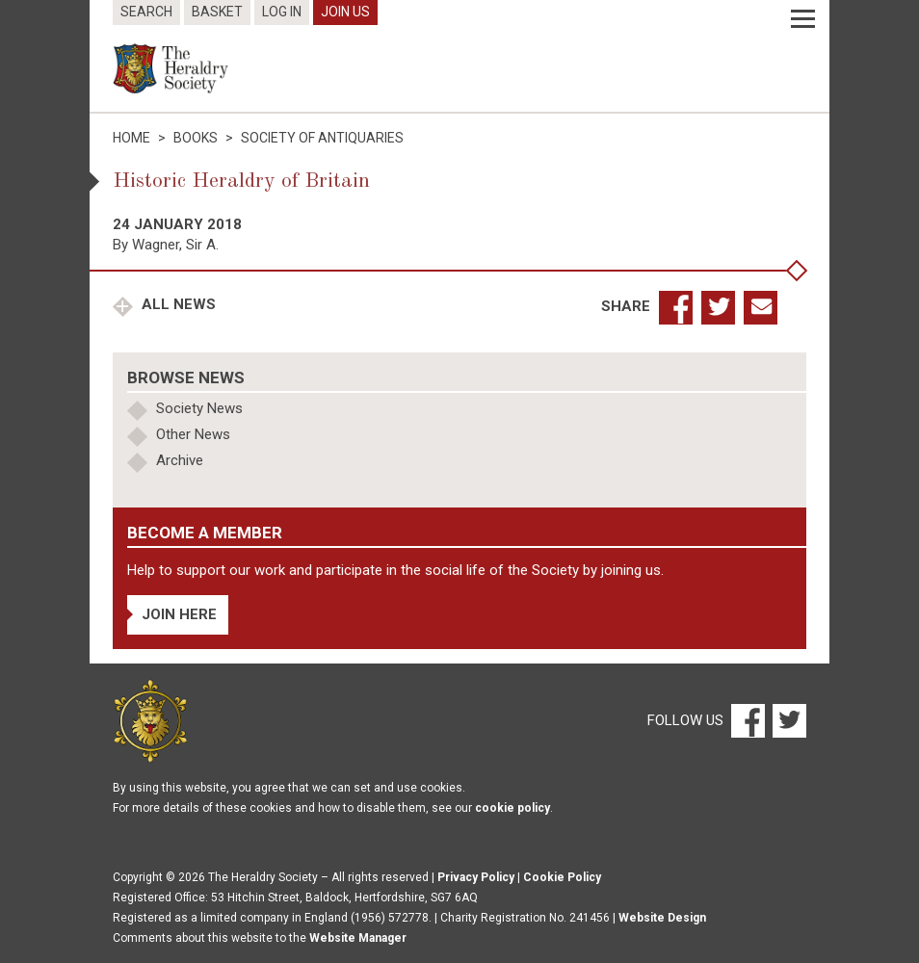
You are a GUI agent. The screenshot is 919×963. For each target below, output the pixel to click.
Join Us (345, 11)
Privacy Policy (475, 877)
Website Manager (358, 938)
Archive (179, 460)
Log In (282, 11)
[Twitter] (787, 720)
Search (146, 11)
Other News (193, 434)
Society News (199, 408)
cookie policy (512, 808)
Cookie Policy (562, 877)
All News (177, 304)
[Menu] (803, 19)
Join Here (179, 614)
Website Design (662, 917)
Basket (217, 11)
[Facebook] (747, 720)
